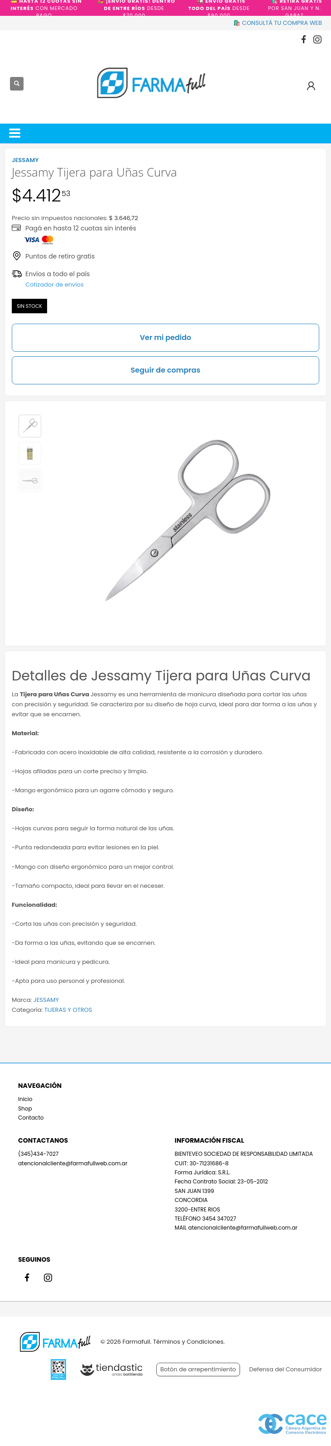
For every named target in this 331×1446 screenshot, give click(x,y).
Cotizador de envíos (54, 284)
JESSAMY (46, 1000)
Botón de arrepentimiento (198, 1369)
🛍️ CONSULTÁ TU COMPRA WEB (277, 23)
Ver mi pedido (166, 337)
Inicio (25, 1099)
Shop (25, 1108)
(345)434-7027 (38, 1154)
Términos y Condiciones (188, 1341)
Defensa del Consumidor (285, 1369)
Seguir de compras (166, 370)
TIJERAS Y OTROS (68, 1009)
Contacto (30, 1117)
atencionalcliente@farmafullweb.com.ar (72, 1163)
